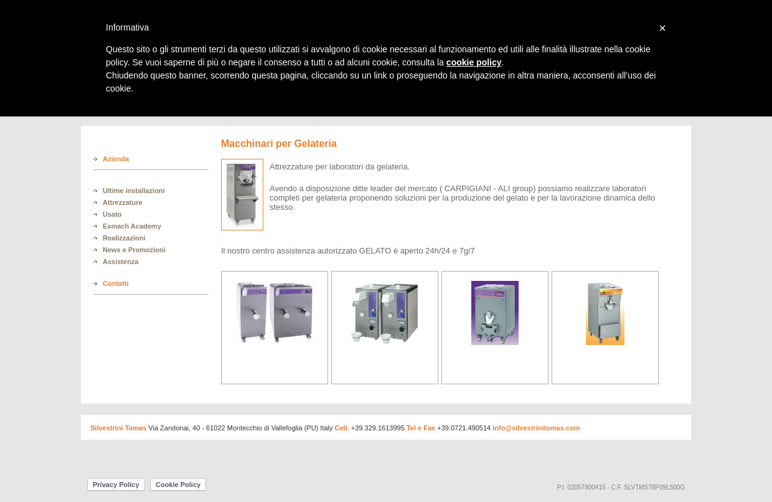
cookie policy (474, 62)
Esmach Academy (132, 226)
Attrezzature (123, 202)
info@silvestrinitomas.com (536, 428)
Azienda (116, 159)
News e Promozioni (134, 249)
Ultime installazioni (134, 190)
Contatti (116, 283)
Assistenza (120, 261)
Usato (112, 214)
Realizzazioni (124, 238)
